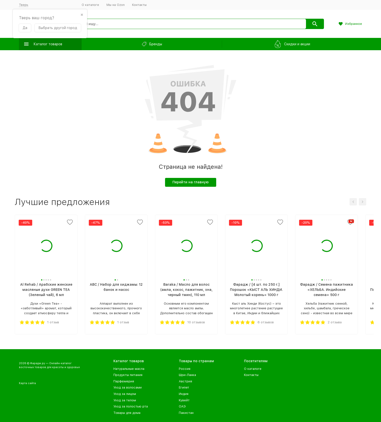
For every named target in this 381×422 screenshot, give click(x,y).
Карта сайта (27, 383)
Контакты (139, 5)
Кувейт (184, 400)
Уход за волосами (127, 387)
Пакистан (186, 413)
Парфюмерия (123, 381)
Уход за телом (124, 400)
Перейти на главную (190, 182)
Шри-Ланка (187, 375)
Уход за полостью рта (130, 406)
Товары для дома (126, 413)
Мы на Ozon (116, 5)
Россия (184, 369)
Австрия (185, 381)
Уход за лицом (124, 394)
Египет (184, 387)
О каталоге (90, 5)
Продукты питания (127, 375)
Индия (183, 394)
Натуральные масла (128, 369)
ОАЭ (182, 406)
